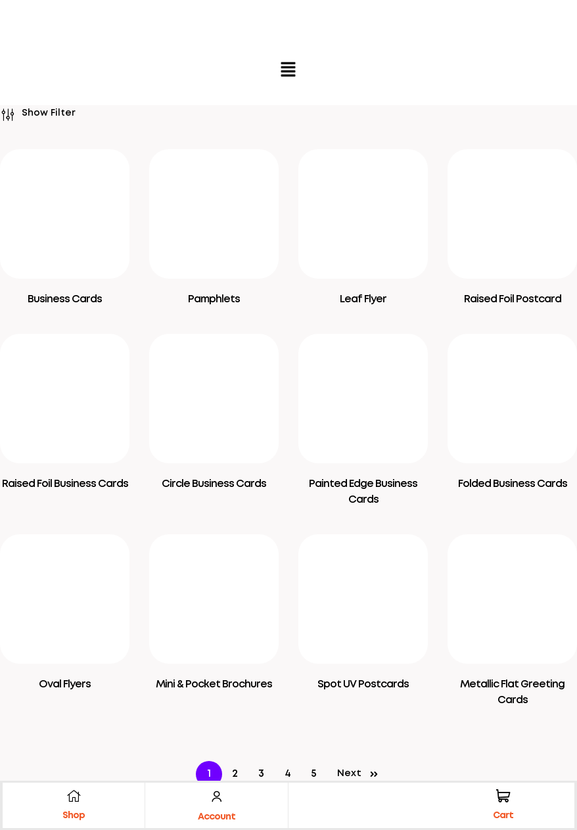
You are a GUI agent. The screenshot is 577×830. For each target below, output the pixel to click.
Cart (503, 815)
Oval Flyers (65, 684)
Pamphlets (214, 299)
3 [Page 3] (261, 774)
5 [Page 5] (314, 774)
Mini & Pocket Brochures (214, 684)
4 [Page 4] (288, 774)
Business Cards (65, 299)
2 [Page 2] (235, 774)
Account (216, 817)
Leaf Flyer (363, 299)
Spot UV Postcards (363, 684)
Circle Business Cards (214, 484)
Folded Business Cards (512, 484)
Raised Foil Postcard (512, 299)
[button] (288, 70)
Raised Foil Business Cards (65, 484)
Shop (73, 815)
